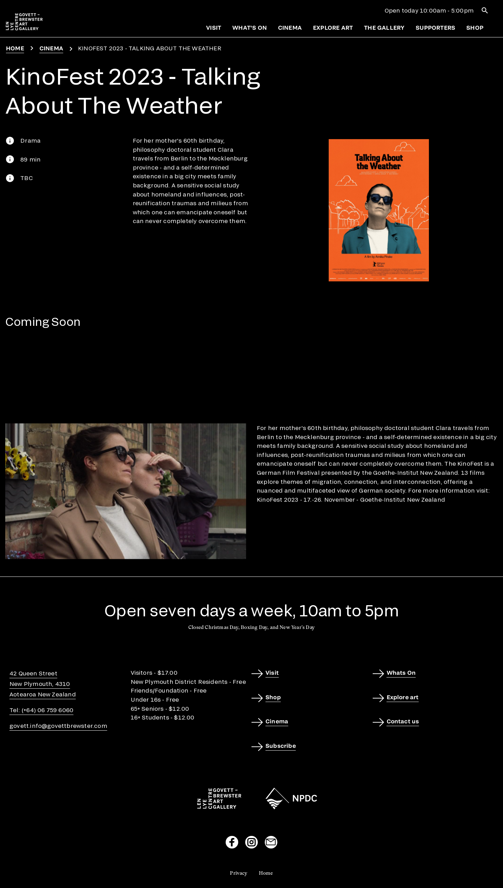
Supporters (435, 27)
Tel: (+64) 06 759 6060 (41, 710)
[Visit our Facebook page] (232, 842)
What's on (249, 27)
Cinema (290, 27)
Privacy (238, 873)
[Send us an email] (271, 842)
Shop (474, 27)
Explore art (333, 27)
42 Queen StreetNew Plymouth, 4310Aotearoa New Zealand (42, 683)
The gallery (384, 27)
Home (15, 48)
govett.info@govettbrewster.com (58, 725)
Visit (213, 27)
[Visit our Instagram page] (251, 842)
